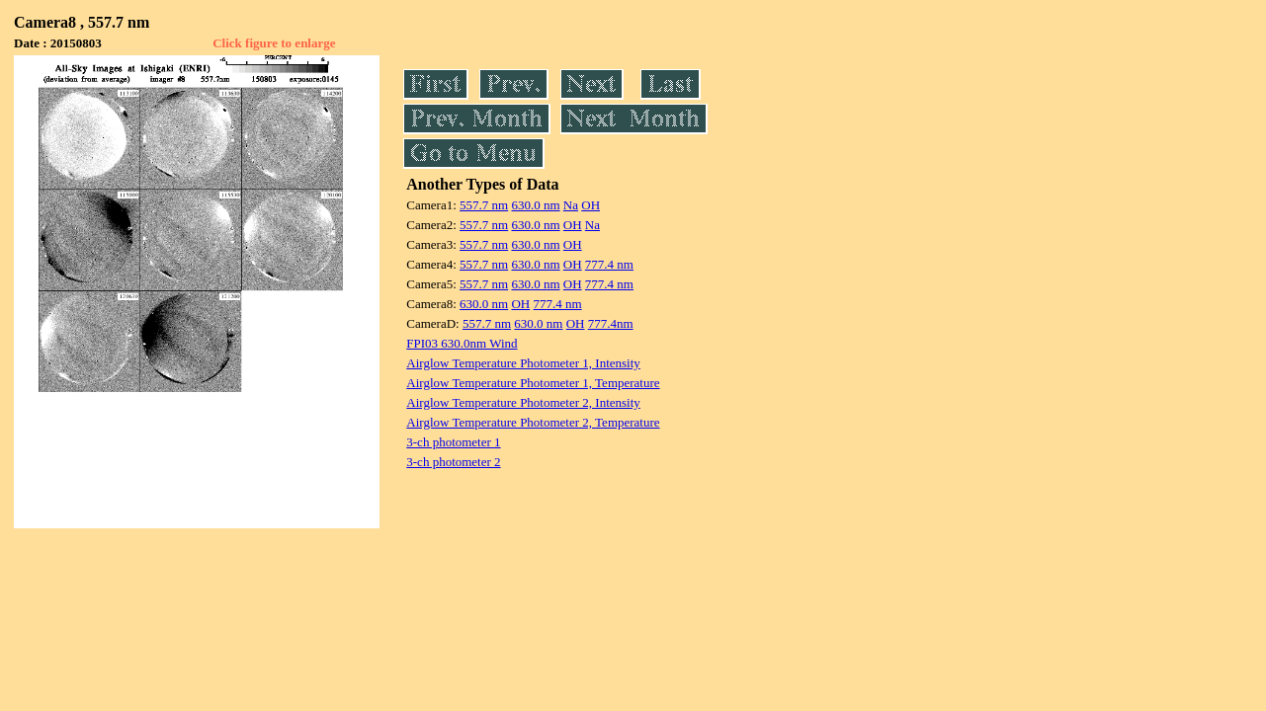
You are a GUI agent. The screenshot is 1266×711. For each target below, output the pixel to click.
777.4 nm (609, 264)
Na (570, 205)
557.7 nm (484, 205)
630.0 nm (535, 205)
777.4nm (610, 323)
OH (590, 205)
